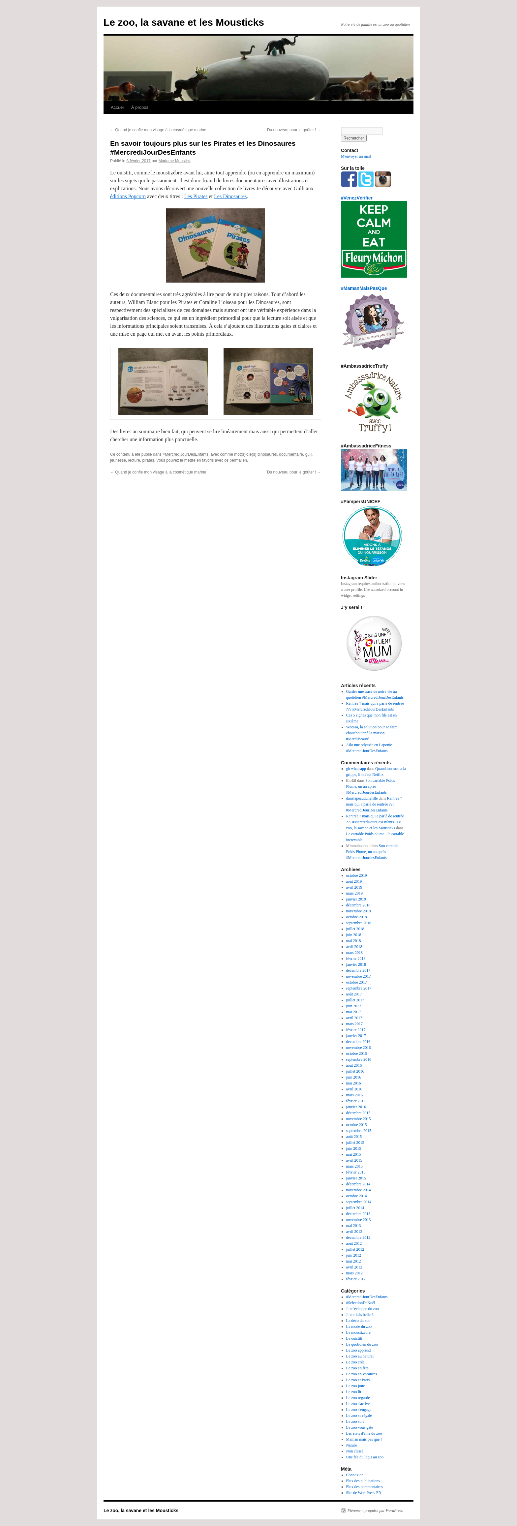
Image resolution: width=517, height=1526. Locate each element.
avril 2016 (354, 1089)
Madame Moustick (175, 161)
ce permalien (235, 460)
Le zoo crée (355, 1362)
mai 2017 (353, 1012)
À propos (139, 107)
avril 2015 (354, 1160)
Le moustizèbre (358, 1332)
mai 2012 (353, 1261)
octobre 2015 (356, 1124)
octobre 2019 (356, 875)
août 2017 (354, 994)
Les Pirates (196, 196)
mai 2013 (353, 1225)
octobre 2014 (356, 1196)
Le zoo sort (355, 1421)
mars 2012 (354, 1273)
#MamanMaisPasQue (364, 288)
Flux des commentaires (364, 1486)
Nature (351, 1445)
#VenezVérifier (357, 197)
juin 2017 (353, 1006)
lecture (134, 460)
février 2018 (356, 958)
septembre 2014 (358, 1202)
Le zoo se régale (359, 1415)
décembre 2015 (358, 1113)
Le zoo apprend (358, 1350)
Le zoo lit (353, 1391)
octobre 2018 (356, 917)
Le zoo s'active (358, 1403)
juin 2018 (353, 934)
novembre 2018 (358, 911)
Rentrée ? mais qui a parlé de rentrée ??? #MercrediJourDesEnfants (374, 804)
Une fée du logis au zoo (365, 1457)
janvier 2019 (356, 899)
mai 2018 (353, 940)
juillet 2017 (355, 1000)
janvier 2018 (356, 964)
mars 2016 (354, 1095)
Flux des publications (363, 1481)
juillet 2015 (355, 1142)
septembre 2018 (358, 923)
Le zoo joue (355, 1386)
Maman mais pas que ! (364, 1439)
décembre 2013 (358, 1213)
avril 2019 (354, 887)
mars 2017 (354, 1024)
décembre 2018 (358, 905)
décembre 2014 (358, 1184)
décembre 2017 (358, 970)
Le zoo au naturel (360, 1356)
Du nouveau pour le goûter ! (294, 130)
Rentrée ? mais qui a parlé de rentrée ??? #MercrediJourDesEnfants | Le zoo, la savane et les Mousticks (375, 822)
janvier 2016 (356, 1107)
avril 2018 (354, 946)
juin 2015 (353, 1148)
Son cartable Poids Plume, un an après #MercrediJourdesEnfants (370, 786)
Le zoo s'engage (359, 1409)
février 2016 (356, 1101)
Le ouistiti (354, 1338)
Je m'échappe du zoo (362, 1308)
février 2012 (356, 1279)
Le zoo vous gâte (359, 1427)
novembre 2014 (358, 1190)
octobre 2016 (356, 1053)
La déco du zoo (358, 1320)
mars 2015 (354, 1166)
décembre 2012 (358, 1237)
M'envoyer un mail (356, 156)
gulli (308, 454)
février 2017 (356, 1029)
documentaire (291, 454)
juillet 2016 (355, 1071)
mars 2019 (354, 893)
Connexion (355, 1475)
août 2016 (354, 1065)
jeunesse (118, 460)
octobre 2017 (356, 982)
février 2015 (356, 1172)
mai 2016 (353, 1083)
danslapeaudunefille (362, 798)
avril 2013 (354, 1231)
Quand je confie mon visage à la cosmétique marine (158, 130)
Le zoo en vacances (361, 1374)
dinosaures (267, 454)
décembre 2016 (358, 1041)
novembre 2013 (358, 1219)
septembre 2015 (358, 1130)
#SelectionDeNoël (360, 1302)
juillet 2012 (355, 1249)
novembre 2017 (358, 976)
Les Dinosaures (230, 196)
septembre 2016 (358, 1059)
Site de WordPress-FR (363, 1492)
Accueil (118, 107)
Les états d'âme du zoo (364, 1433)
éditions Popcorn (128, 196)
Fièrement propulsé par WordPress (375, 1510)
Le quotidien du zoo (362, 1344)
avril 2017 (354, 1018)
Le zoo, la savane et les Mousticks (184, 22)
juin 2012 (353, 1255)
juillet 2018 (355, 929)
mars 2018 (354, 952)
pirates (148, 460)
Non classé (354, 1451)
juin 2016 (353, 1077)
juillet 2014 (355, 1208)
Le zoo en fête (357, 1368)
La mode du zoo (359, 1326)
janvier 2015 (356, 1178)
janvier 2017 (356, 1035)
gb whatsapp (356, 768)
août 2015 (354, 1136)
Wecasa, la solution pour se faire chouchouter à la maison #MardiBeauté (372, 733)
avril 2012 (354, 1267)
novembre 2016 (358, 1047)
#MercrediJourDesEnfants (185, 454)
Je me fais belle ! (359, 1314)
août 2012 (354, 1243)
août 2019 (354, 881)
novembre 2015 (358, 1118)
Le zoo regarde (358, 1397)
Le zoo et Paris (358, 1380)
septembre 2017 (358, 988)
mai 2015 (353, 1154)
